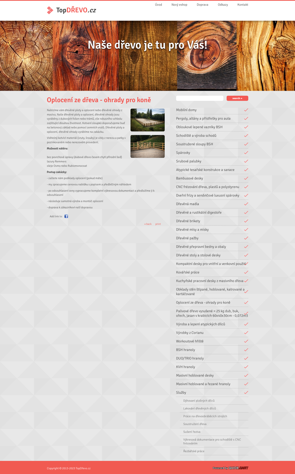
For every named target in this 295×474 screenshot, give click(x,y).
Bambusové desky (189, 178)
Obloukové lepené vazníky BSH (199, 127)
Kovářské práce (187, 272)
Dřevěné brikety (188, 221)
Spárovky (183, 152)
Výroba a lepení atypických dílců (200, 324)
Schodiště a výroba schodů (196, 135)
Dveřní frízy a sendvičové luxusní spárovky (207, 195)
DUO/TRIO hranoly (190, 358)
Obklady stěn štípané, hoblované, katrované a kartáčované (210, 291)
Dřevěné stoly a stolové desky (198, 255)
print (158, 224)
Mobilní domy (186, 109)
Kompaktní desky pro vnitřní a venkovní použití (211, 263)
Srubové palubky (188, 161)
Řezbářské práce (193, 451)
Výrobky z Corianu (189, 332)
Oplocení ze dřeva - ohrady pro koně (203, 302)
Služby (181, 392)
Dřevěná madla (187, 203)
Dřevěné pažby (187, 238)
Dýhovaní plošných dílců (199, 400)
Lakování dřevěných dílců (199, 408)
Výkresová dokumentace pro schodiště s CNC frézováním (212, 441)
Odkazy (223, 5)
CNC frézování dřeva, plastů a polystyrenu (207, 186)
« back (148, 224)
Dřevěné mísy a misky (192, 229)
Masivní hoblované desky (195, 375)
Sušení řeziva (191, 432)
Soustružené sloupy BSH (194, 144)
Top (76, 10)
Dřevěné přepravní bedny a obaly (201, 246)
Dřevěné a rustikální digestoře (199, 212)
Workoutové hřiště (190, 341)
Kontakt (242, 5)
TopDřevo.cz (83, 468)
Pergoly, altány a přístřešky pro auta (203, 118)
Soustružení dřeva (194, 424)
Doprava (202, 5)
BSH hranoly (185, 349)
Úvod (158, 5)
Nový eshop (179, 5)
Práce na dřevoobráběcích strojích (205, 416)
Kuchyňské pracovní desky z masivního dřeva (210, 280)
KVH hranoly (185, 366)
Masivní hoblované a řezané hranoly (203, 384)
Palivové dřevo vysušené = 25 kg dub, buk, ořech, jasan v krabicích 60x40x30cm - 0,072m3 (212, 313)
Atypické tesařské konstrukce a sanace (205, 169)
